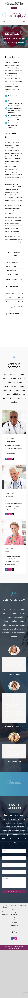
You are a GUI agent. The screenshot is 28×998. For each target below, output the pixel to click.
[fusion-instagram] (9, 459)
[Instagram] (15, 938)
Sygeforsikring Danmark (17, 4)
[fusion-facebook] (6, 459)
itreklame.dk (16, 948)
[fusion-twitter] (12, 459)
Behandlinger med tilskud (11, 3)
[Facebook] (12, 938)
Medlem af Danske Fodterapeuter (13, 2)
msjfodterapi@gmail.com (17, 932)
